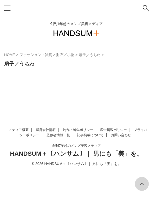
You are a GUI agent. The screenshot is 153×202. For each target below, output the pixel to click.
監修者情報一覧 (58, 135)
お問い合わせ (121, 135)
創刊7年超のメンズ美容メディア (76, 146)
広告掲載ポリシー (113, 130)
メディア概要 (19, 130)
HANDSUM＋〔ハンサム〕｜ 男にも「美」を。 (76, 153)
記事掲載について (90, 135)
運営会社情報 (46, 130)
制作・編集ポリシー (78, 130)
